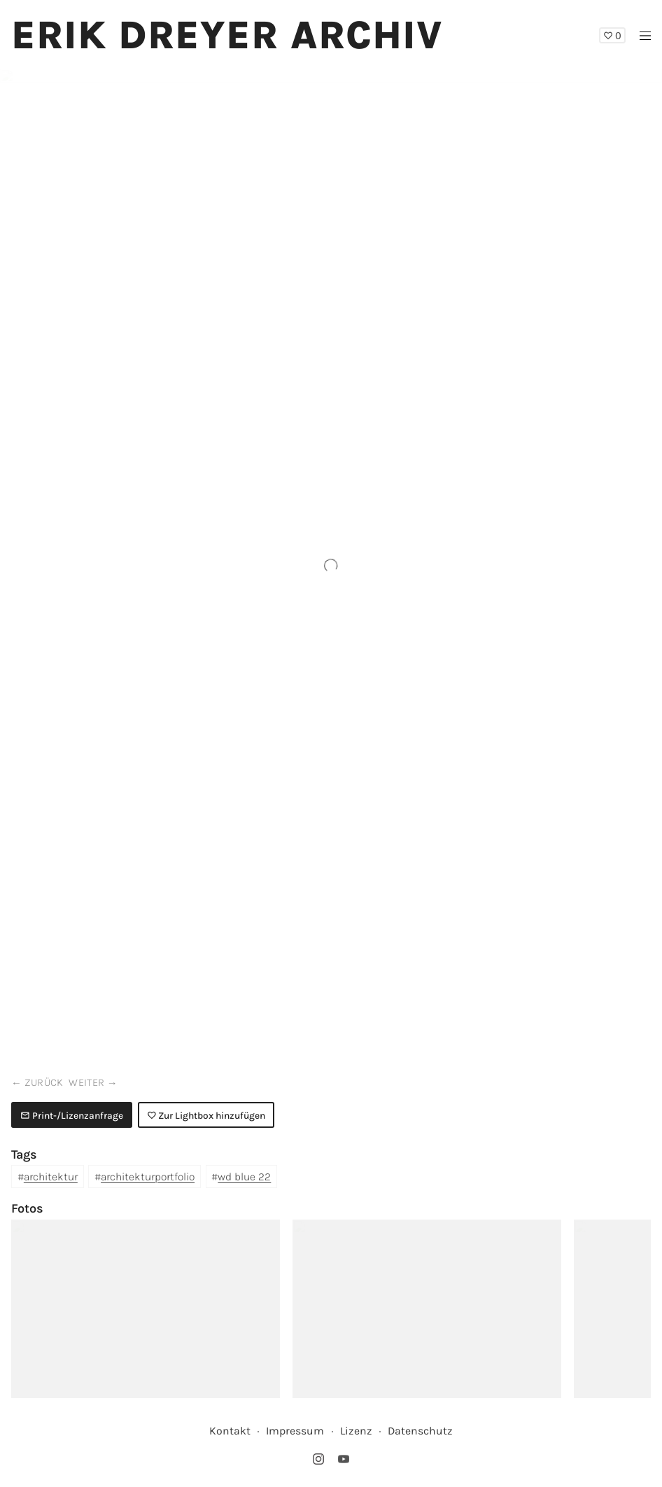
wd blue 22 (244, 1177)
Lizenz (356, 1430)
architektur (51, 1177)
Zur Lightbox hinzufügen (206, 1115)
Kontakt (230, 1430)
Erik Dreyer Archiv (227, 35)
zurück (44, 1082)
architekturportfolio (148, 1177)
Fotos (27, 1208)
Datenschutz (420, 1430)
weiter (86, 1082)
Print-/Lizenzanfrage (71, 1115)
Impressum (295, 1430)
